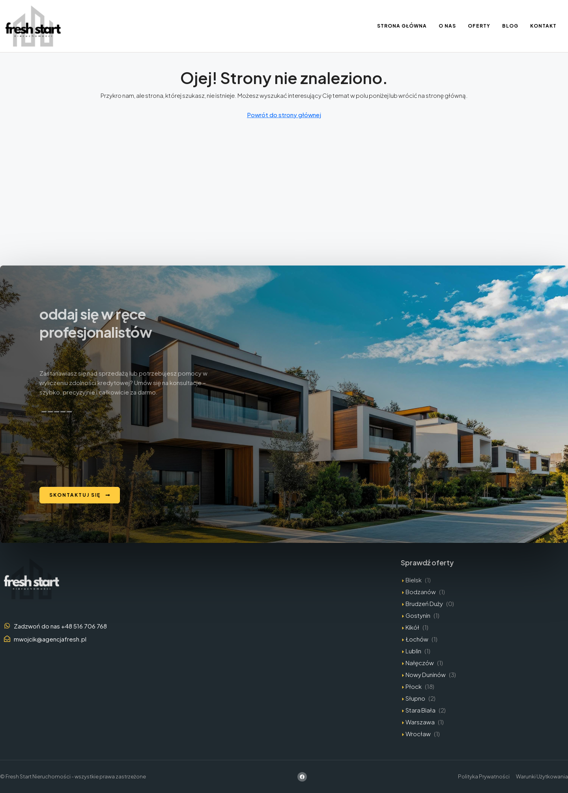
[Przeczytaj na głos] (63, 412)
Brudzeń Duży (424, 603)
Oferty (479, 26)
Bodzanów (420, 591)
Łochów (416, 639)
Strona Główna (402, 26)
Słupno (415, 698)
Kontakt (543, 26)
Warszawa (420, 722)
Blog (510, 26)
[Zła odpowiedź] (57, 412)
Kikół (412, 627)
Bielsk (413, 580)
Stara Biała (420, 710)
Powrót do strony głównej (284, 114)
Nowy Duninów (425, 674)
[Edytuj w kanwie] (69, 412)
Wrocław (418, 733)
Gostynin (417, 615)
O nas (447, 26)
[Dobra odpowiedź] (50, 412)
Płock (413, 686)
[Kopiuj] (44, 412)
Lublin (413, 651)
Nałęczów (419, 662)
